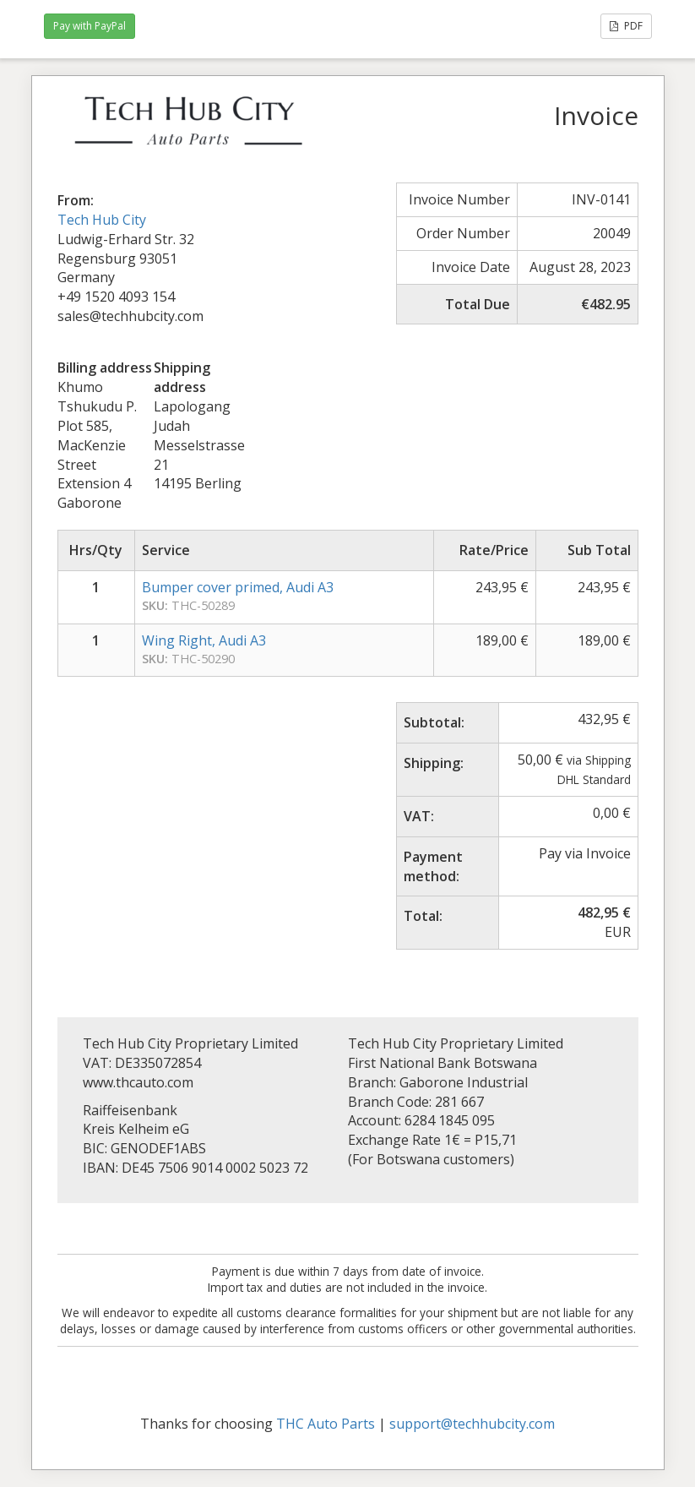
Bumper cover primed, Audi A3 (238, 587)
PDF (626, 26)
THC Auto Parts (325, 1423)
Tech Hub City (101, 219)
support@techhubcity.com (472, 1423)
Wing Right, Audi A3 (204, 640)
